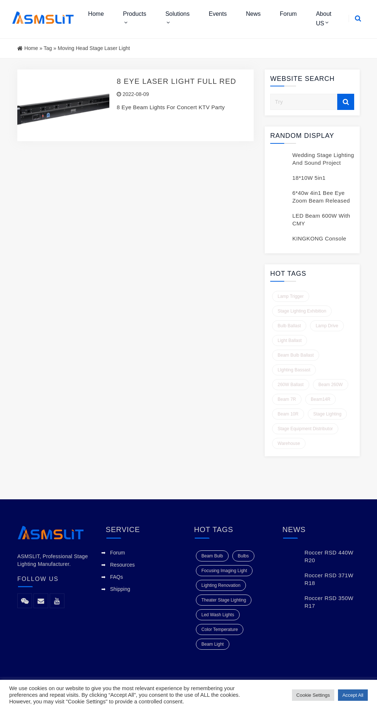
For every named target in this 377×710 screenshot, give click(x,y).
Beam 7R (287, 399)
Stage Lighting (327, 414)
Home (96, 14)
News (253, 14)
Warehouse (289, 443)
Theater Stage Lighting (223, 600)
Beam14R (320, 399)
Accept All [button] (352, 695)
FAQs (116, 577)
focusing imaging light (224, 570)
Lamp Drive (327, 325)
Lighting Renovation (220, 585)
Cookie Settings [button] (313, 695)
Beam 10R (288, 414)
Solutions (177, 14)
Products (134, 14)
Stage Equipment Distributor (305, 428)
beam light (212, 644)
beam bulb (212, 556)
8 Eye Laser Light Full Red (176, 81)
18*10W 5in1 (308, 178)
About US (323, 18)
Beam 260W (330, 384)
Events (218, 14)
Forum (288, 14)
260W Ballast (291, 384)
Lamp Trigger (291, 296)
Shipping (120, 589)
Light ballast (290, 340)
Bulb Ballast (289, 325)
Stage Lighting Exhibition (302, 311)
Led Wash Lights (217, 614)
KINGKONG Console (319, 238)
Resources (122, 565)
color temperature (219, 629)
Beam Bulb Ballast (296, 355)
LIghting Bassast (294, 369)
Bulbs (243, 556)
